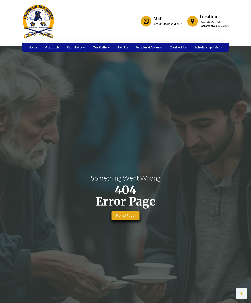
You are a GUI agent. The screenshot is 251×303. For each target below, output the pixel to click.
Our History (76, 47)
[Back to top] (241, 293)
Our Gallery (101, 47)
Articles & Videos (149, 47)
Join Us (122, 47)
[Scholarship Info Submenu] (221, 47)
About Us (52, 47)
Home (32, 47)
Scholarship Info (206, 47)
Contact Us (178, 47)
